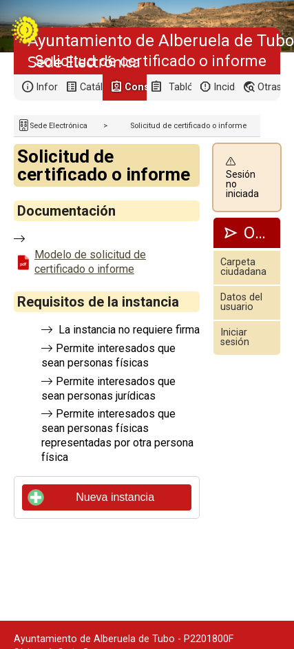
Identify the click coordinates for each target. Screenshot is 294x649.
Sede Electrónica (58, 125)
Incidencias (224, 87)
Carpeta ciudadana (243, 267)
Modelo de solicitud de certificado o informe (90, 262)
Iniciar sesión (234, 337)
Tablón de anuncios (180, 87)
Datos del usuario (241, 302)
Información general (47, 87)
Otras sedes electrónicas (269, 87)
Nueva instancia (91, 497)
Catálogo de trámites (91, 87)
